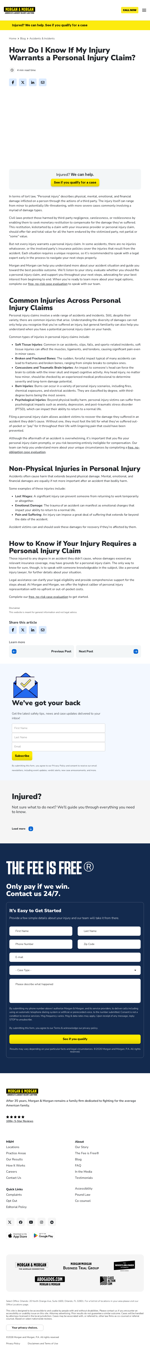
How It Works (15, 1179)
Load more (18, 843)
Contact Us (13, 1192)
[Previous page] (41, 665)
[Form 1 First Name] (40, 945)
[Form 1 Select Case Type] (75, 984)
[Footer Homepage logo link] (75, 1106)
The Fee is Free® (87, 1167)
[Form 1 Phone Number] (40, 958)
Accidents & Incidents (42, 38)
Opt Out (11, 1215)
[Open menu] (144, 10)
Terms (57, 1042)
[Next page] (108, 665)
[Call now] (129, 10)
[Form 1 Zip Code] (109, 958)
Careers (11, 1186)
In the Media (83, 1186)
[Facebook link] (21, 1236)
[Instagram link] (41, 1236)
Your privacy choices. (25, 1342)
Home (12, 38)
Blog (23, 38)
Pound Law (82, 1209)
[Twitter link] (10, 1236)
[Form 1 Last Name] (109, 945)
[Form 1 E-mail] (75, 971)
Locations (12, 1161)
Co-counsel (83, 1215)
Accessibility (83, 1203)
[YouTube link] (31, 1236)
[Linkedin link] (52, 1236)
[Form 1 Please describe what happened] (75, 1005)
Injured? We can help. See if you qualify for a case (49, 25)
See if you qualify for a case (75, 197)
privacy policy (90, 1042)
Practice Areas (16, 1167)
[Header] (19, 10)
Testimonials (84, 1192)
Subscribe (22, 770)
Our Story (81, 1161)
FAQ (78, 1179)
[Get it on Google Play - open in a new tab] (43, 1249)
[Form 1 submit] (75, 1053)
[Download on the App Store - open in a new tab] (18, 1249)
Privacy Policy (58, 779)
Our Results (14, 1173)
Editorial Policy (16, 1221)
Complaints (14, 1209)
